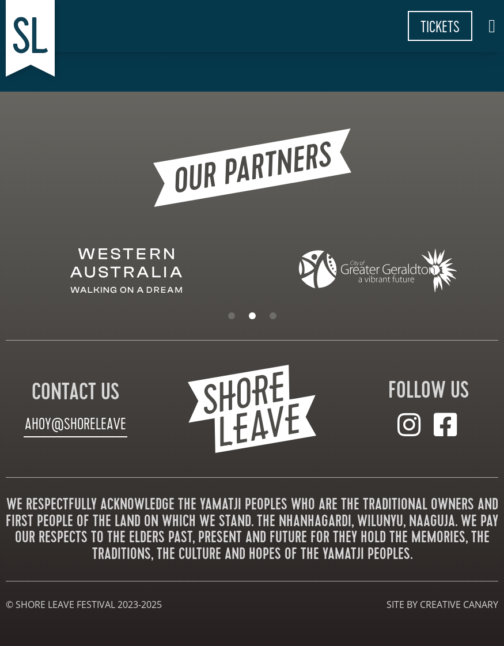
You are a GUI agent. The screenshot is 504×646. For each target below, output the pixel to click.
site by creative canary (442, 604)
